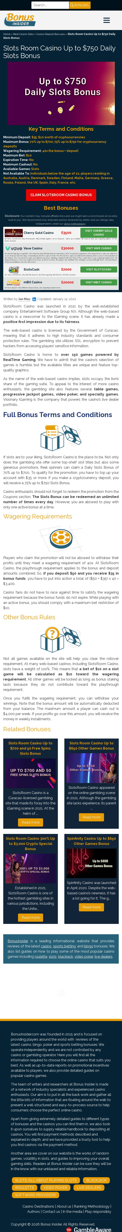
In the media (72, 1212)
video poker (84, 957)
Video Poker (55, 1188)
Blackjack (96, 1180)
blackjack (65, 957)
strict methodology (75, 223)
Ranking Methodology (91, 1206)
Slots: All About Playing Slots (46, 1180)
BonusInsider (18, 941)
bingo (88, 946)
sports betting (64, 946)
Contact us (51, 1212)
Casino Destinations (38, 1206)
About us (64, 1206)
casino (46, 946)
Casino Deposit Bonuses (50, 34)
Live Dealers (89, 1188)
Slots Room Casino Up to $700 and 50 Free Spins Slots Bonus (30, 748)
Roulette (24, 1188)
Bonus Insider (51, 1224)
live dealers (103, 957)
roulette (41, 957)
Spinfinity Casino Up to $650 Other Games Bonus (91, 841)
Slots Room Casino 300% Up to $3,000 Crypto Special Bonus (30, 844)
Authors (33, 1212)
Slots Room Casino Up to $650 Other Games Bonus (91, 745)
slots (53, 957)
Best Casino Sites (23, 34)
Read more (30, 822)
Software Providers (35, 1195)
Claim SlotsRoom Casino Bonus (61, 195)
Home (6, 34)
